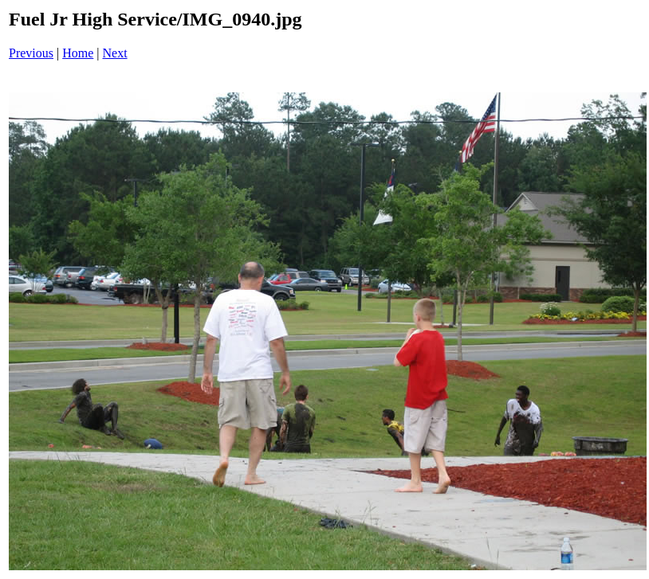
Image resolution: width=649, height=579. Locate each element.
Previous (31, 53)
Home (77, 53)
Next (115, 53)
